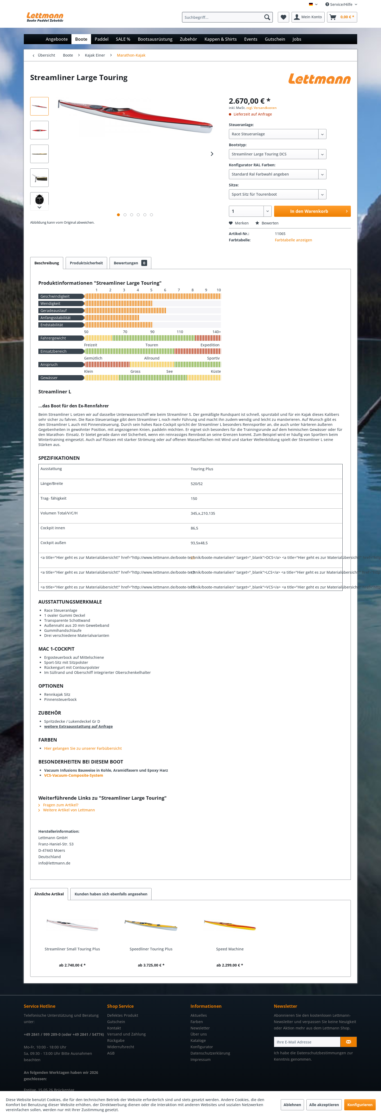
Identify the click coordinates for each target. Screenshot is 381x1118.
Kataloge (198, 1040)
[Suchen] (267, 17)
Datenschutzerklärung (210, 1053)
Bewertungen (130, 263)
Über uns (198, 1034)
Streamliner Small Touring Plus (72, 948)
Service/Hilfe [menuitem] (339, 4)
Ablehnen (292, 1104)
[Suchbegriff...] (227, 17)
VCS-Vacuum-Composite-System (73, 775)
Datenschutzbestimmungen (321, 1052)
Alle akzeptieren (324, 1104)
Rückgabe (116, 1040)
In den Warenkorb (319, 210)
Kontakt (114, 1027)
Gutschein (116, 1021)
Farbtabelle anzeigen (293, 239)
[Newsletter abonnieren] (348, 1042)
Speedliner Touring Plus (151, 948)
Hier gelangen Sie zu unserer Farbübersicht (83, 748)
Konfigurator (201, 1046)
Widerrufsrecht (120, 1046)
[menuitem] (228, 17)
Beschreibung (46, 262)
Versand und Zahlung (126, 1034)
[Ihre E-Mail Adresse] (307, 1042)
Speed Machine (230, 948)
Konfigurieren (360, 1104)
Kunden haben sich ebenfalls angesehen (111, 893)
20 (193, 557)
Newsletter (200, 1027)
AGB (111, 1053)
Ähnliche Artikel (49, 893)
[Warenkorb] (342, 17)
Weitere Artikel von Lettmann (66, 809)
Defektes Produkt (122, 1015)
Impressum (200, 1059)
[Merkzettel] (283, 17)
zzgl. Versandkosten (261, 107)
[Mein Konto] (308, 17)
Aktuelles (198, 1015)
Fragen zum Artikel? (58, 804)
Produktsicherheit (86, 262)
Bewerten (267, 223)
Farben (196, 1021)
